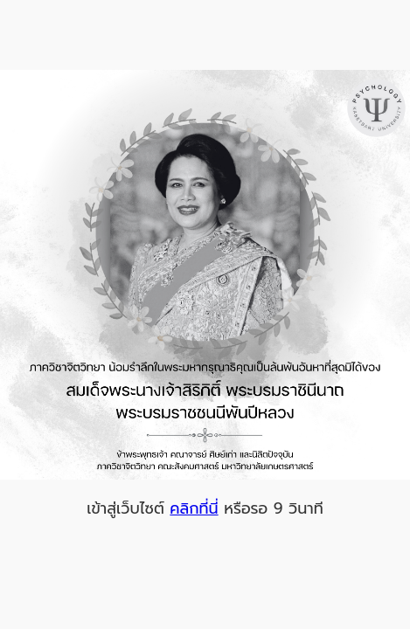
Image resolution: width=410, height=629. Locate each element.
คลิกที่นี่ (194, 508)
